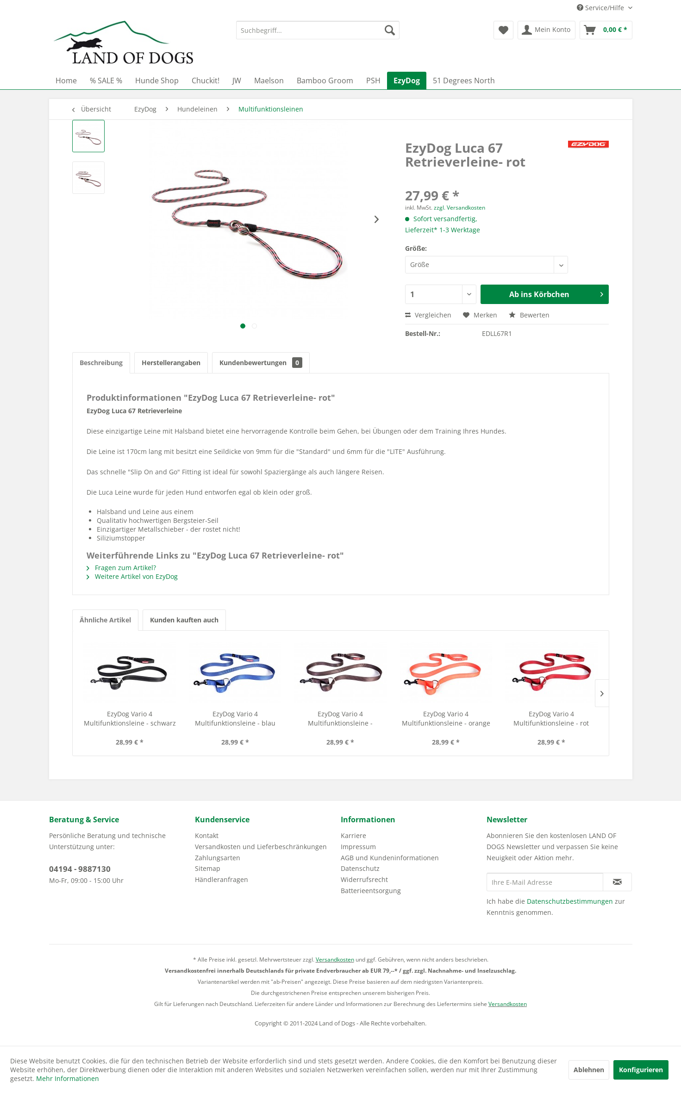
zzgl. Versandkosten (459, 207)
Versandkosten (335, 959)
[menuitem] (318, 30)
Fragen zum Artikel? (121, 567)
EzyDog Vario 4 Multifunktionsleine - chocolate (340, 718)
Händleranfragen (221, 879)
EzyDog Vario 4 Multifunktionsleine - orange (446, 718)
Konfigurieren (641, 1069)
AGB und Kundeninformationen (390, 857)
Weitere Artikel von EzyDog (132, 576)
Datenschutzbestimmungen (570, 901)
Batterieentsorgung (371, 890)
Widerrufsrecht (364, 879)
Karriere (353, 835)
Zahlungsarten (217, 857)
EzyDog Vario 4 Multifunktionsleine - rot (551, 718)
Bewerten (529, 315)
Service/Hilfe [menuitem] (601, 7)
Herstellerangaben (171, 362)
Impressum (358, 846)
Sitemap (207, 868)
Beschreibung (101, 362)
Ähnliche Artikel (105, 619)
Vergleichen (428, 315)
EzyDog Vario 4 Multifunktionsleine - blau (235, 718)
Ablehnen (589, 1069)
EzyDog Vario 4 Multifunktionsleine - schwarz (130, 718)
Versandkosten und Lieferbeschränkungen (261, 846)
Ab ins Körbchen (556, 293)
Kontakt (207, 835)
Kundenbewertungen (260, 362)
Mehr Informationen (67, 1078)
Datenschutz (360, 868)
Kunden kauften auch (184, 619)
